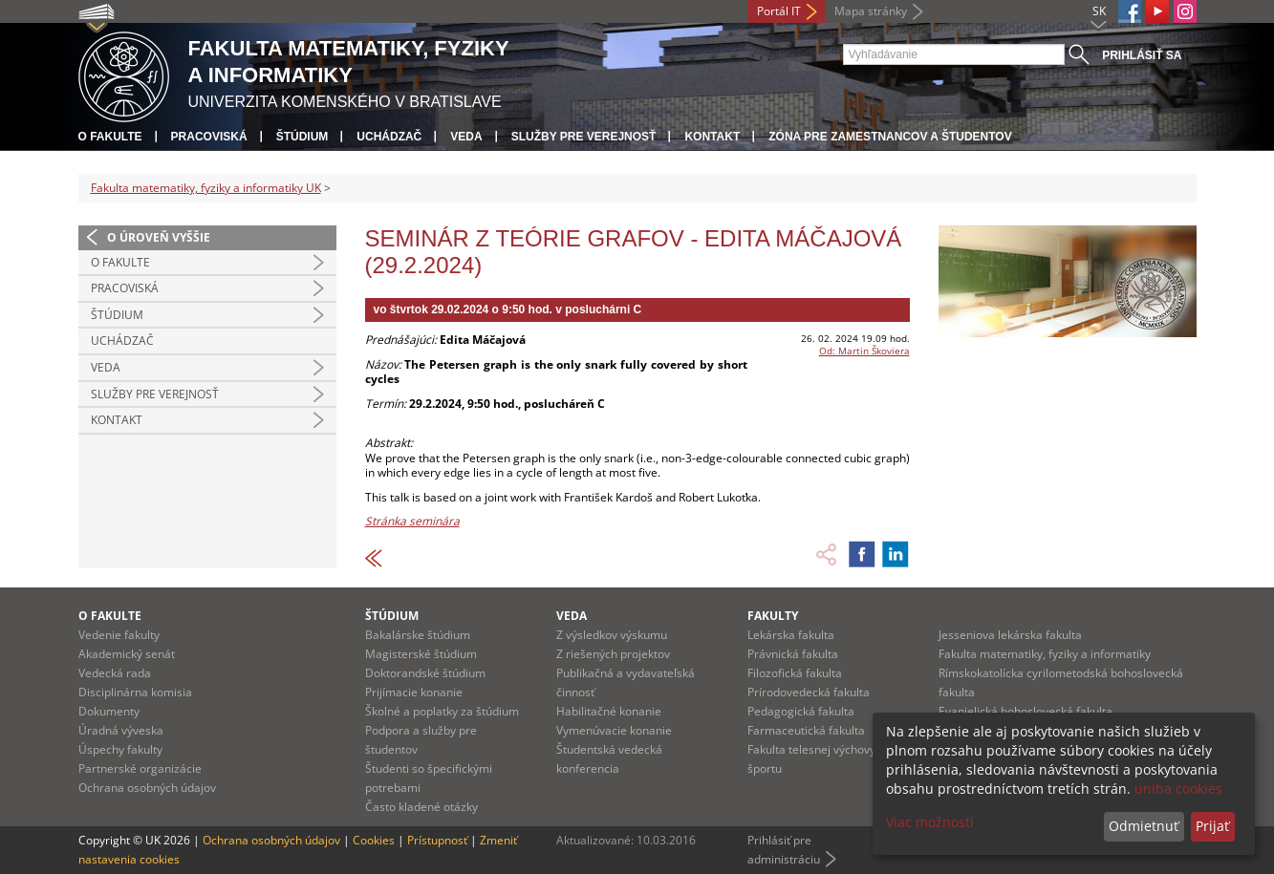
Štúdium (302, 136)
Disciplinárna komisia (135, 692)
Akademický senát (126, 654)
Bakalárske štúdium (417, 635)
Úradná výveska (120, 730)
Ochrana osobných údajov (147, 787)
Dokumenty (109, 711)
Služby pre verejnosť (584, 136)
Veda (466, 136)
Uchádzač (388, 136)
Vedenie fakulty (119, 635)
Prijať (1212, 826)
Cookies (374, 840)
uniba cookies (1178, 788)
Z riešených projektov (613, 654)
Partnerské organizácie (140, 768)
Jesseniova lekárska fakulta (1010, 635)
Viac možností (930, 822)
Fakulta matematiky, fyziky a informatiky (1045, 654)
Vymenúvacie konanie (614, 730)
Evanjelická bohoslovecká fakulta (1025, 711)
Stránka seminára (412, 521)
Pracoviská (209, 136)
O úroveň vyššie (158, 237)
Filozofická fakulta (794, 673)
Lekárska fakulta (790, 635)
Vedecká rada (114, 673)
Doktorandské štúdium (425, 673)
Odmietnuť (1143, 826)
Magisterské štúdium (421, 654)
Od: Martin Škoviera (864, 350)
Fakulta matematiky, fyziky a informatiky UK (206, 188)
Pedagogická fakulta (800, 711)
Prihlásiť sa (1141, 55)
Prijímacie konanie (414, 692)
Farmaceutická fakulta (806, 730)
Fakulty (772, 616)
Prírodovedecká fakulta (808, 692)
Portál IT (779, 11)
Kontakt (712, 136)
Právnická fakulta (792, 654)
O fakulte (110, 136)
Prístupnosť (437, 840)
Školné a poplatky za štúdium (442, 711)
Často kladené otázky (421, 807)
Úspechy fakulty (120, 749)
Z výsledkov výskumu (611, 635)
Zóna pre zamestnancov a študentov (889, 136)
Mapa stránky (870, 11)
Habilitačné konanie (608, 711)
